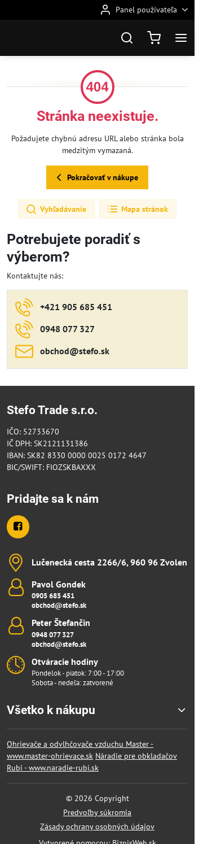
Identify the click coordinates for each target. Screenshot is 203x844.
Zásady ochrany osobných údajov (97, 826)
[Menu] (181, 38)
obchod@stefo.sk (59, 605)
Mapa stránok (137, 209)
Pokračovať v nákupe (95, 178)
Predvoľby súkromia (97, 812)
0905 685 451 (53, 596)
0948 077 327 (53, 634)
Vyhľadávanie (55, 209)
